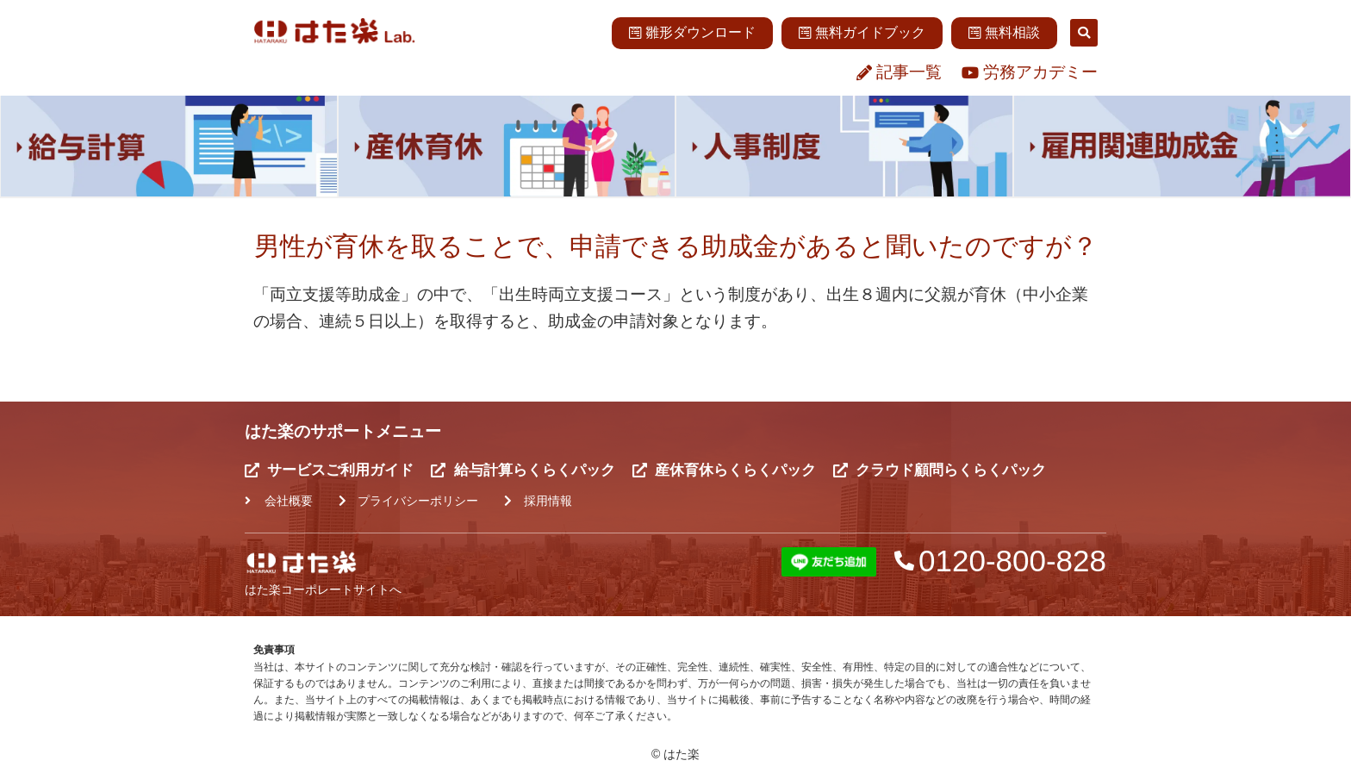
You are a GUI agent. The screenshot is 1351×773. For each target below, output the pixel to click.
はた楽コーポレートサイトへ (323, 589)
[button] (1084, 33)
